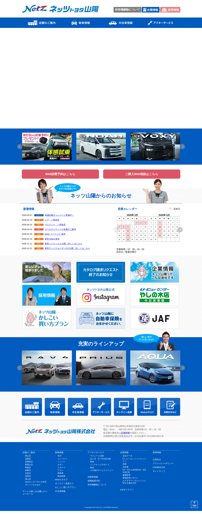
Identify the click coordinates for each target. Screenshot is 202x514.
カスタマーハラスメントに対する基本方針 (134, 485)
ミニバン (61, 465)
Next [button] (182, 146)
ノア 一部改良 (52, 223)
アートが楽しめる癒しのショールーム (35, 495)
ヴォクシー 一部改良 (55, 227)
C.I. (135, 463)
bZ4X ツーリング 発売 (55, 237)
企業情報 (150, 10)
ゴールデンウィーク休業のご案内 (60, 232)
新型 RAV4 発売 (52, 242)
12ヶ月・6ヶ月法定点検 (100, 462)
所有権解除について (127, 9)
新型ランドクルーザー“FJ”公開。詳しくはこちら (67, 251)
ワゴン (60, 473)
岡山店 (28, 459)
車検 (92, 465)
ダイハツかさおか (33, 488)
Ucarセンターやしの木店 (36, 485)
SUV (60, 459)
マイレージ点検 (97, 459)
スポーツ (61, 470)
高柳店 (28, 462)
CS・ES (134, 474)
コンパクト (62, 462)
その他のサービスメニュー (101, 473)
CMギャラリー (127, 492)
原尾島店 (29, 465)
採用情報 (170, 10)
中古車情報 (60, 494)
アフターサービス (96, 455)
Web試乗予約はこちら (60, 175)
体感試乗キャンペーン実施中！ (59, 218)
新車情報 (59, 455)
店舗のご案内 (29, 455)
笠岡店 (28, 479)
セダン (60, 467)
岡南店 (28, 470)
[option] (47, 146)
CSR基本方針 (159, 470)
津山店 (28, 482)
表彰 (125, 467)
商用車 (60, 476)
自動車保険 (93, 480)
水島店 (28, 476)
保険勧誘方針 (94, 484)
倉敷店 (28, 473)
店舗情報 (125, 436)
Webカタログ (61, 482)
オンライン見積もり (64, 486)
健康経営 (126, 478)
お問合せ (157, 462)
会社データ (127, 459)
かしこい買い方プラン (65, 490)
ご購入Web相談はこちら (141, 175)
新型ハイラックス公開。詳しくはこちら (63, 246)
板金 (92, 470)
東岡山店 (29, 467)
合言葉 (125, 470)
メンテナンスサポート (100, 467)
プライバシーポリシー (163, 466)
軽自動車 (61, 479)
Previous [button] (20, 146)
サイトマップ (159, 474)
